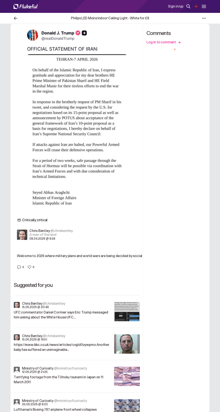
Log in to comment (164, 42)
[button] (20, 267)
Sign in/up (175, 6)
